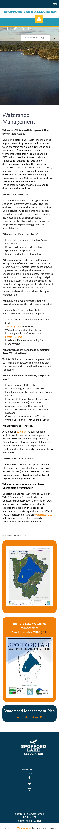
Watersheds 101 (43, 514)
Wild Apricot (24, 827)
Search (53, 37)
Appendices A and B (29, 717)
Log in (39, 19)
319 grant (22, 431)
